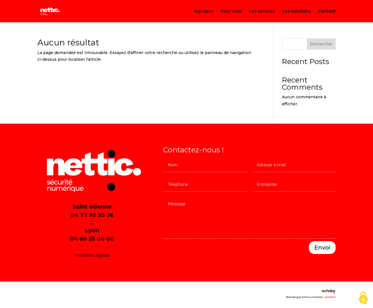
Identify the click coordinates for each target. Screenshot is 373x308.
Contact (327, 11)
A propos (203, 11)
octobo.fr (330, 297)
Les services (262, 11)
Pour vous (231, 11)
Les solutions (296, 11)
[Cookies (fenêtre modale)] (363, 298)
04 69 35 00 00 (92, 238)
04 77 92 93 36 (92, 215)
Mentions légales (92, 255)
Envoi (322, 247)
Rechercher (321, 44)
